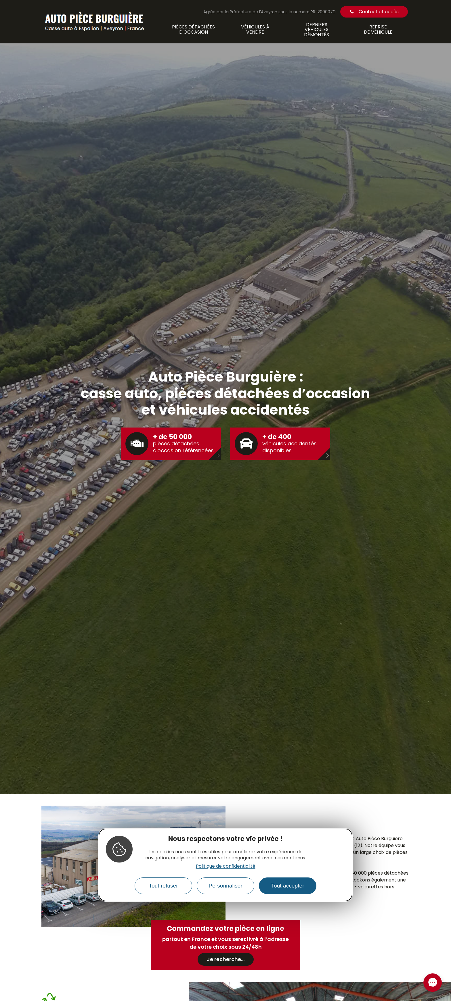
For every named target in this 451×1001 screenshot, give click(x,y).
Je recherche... (225, 959)
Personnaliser (225, 886)
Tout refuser (163, 886)
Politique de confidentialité (225, 866)
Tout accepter (287, 886)
